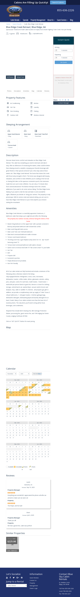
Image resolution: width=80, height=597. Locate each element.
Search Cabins (58, 2)
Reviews (46, 91)
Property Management (38, 20)
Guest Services (62, 20)
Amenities (26, 91)
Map (33, 91)
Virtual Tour (20, 77)
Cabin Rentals (15, 20)
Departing (58, 54)
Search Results (17, 24)
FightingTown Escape (15, 550)
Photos (9, 91)
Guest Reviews (34, 578)
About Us (51, 20)
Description (17, 91)
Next (40, 373)
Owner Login (34, 588)
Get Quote (63, 62)
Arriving (57, 47)
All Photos (10, 77)
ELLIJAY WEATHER (48, 579)
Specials (25, 20)
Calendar (39, 91)
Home (8, 24)
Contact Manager (63, 103)
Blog (71, 20)
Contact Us (33, 580)
